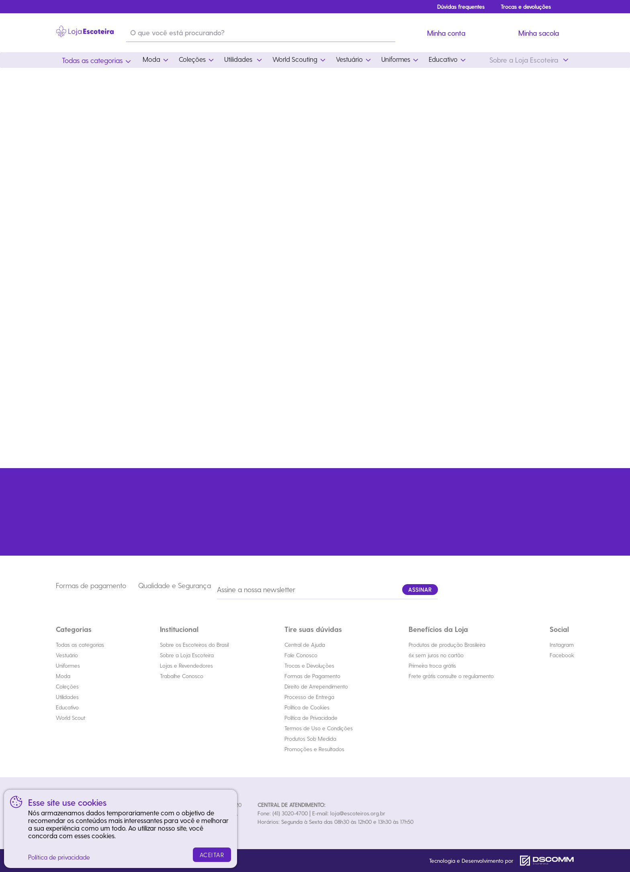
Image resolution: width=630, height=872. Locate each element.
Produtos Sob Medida (310, 738)
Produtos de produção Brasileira (447, 644)
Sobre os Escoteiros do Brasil (194, 644)
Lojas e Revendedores (186, 665)
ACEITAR (212, 854)
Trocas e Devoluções (309, 665)
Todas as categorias (80, 644)
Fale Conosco (300, 655)
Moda (63, 675)
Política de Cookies (306, 707)
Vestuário (67, 655)
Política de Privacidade (311, 717)
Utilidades (67, 696)
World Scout (70, 717)
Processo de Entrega (309, 696)
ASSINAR (420, 589)
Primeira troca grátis (432, 665)
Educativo (67, 707)
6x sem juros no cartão (436, 655)
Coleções (67, 686)
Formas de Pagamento (312, 675)
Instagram (562, 644)
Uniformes (68, 665)
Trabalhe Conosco (181, 675)
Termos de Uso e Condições (318, 728)
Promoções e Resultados (314, 749)
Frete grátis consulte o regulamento (451, 675)
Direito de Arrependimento (316, 686)
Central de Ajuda (304, 644)
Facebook (562, 655)
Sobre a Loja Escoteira (187, 655)
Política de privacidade (59, 857)
